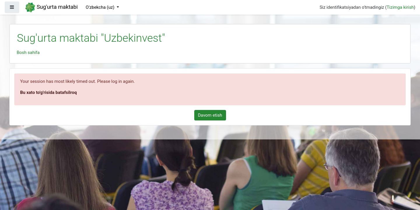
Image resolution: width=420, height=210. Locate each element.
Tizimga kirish (400, 7)
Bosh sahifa (28, 52)
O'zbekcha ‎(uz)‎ (101, 7)
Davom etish (210, 115)
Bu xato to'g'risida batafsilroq (48, 92)
